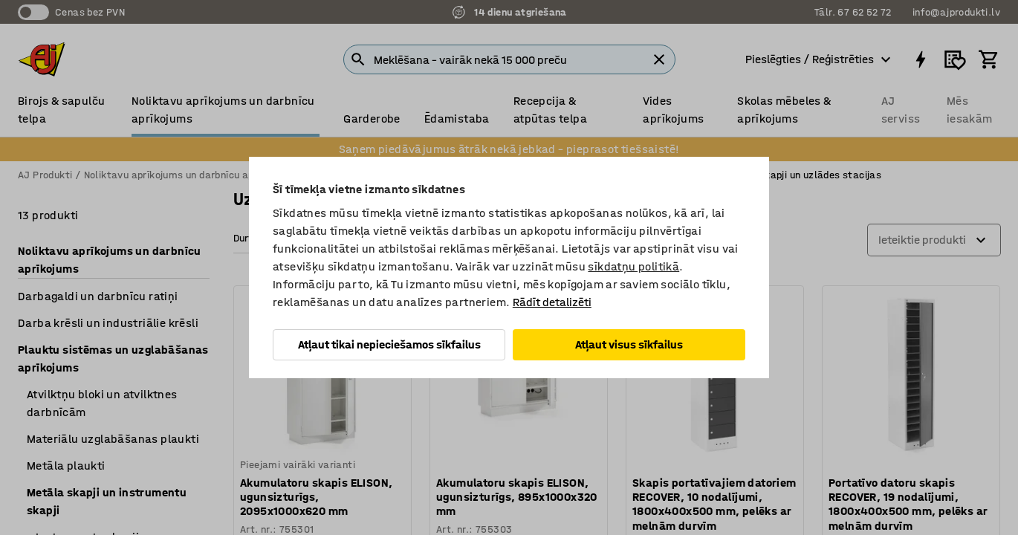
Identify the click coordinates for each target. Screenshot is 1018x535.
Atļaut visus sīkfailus (629, 344)
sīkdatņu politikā (633, 266)
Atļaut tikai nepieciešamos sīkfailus (389, 344)
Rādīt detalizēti (552, 302)
